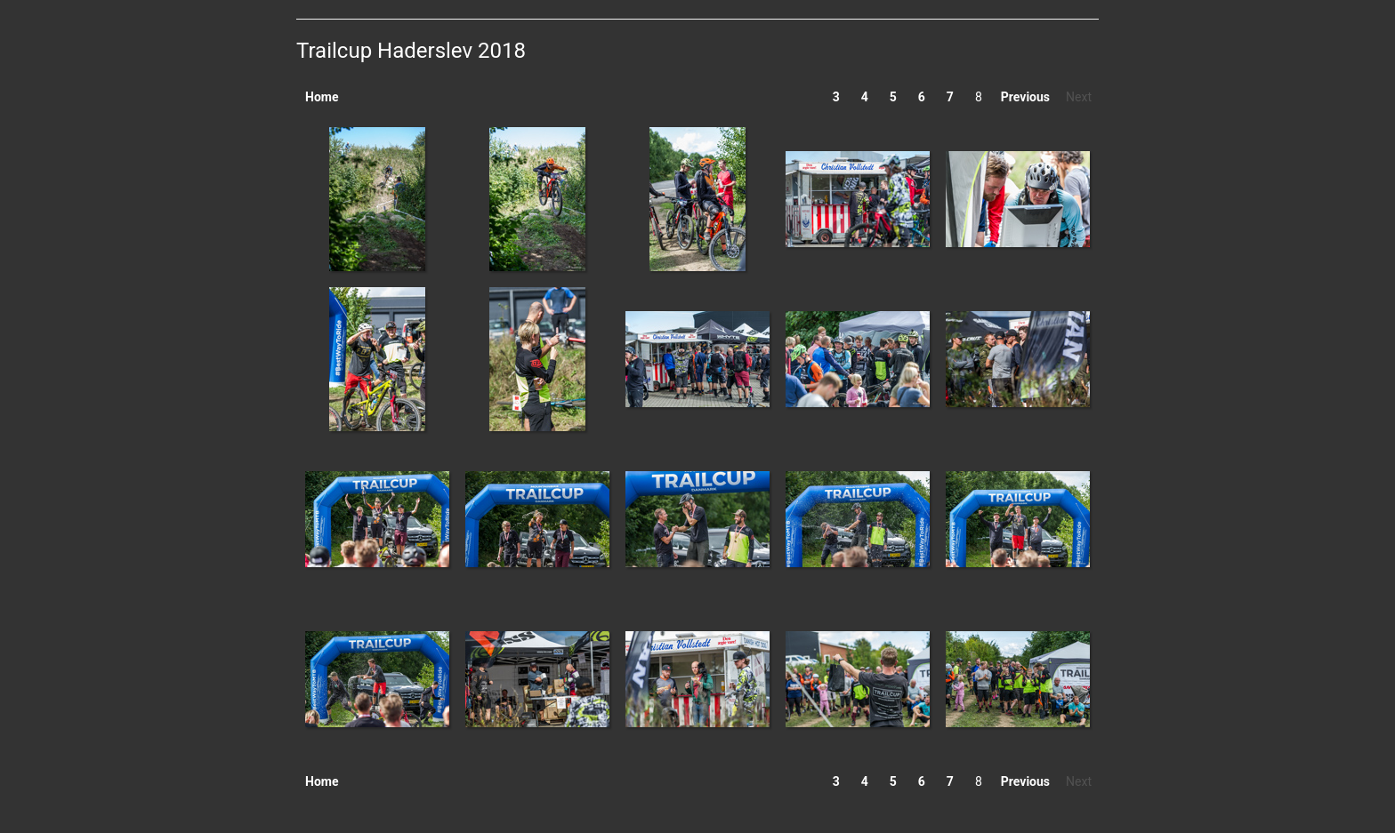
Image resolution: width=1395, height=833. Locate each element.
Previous (1025, 97)
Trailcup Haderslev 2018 (411, 50)
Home (321, 97)
